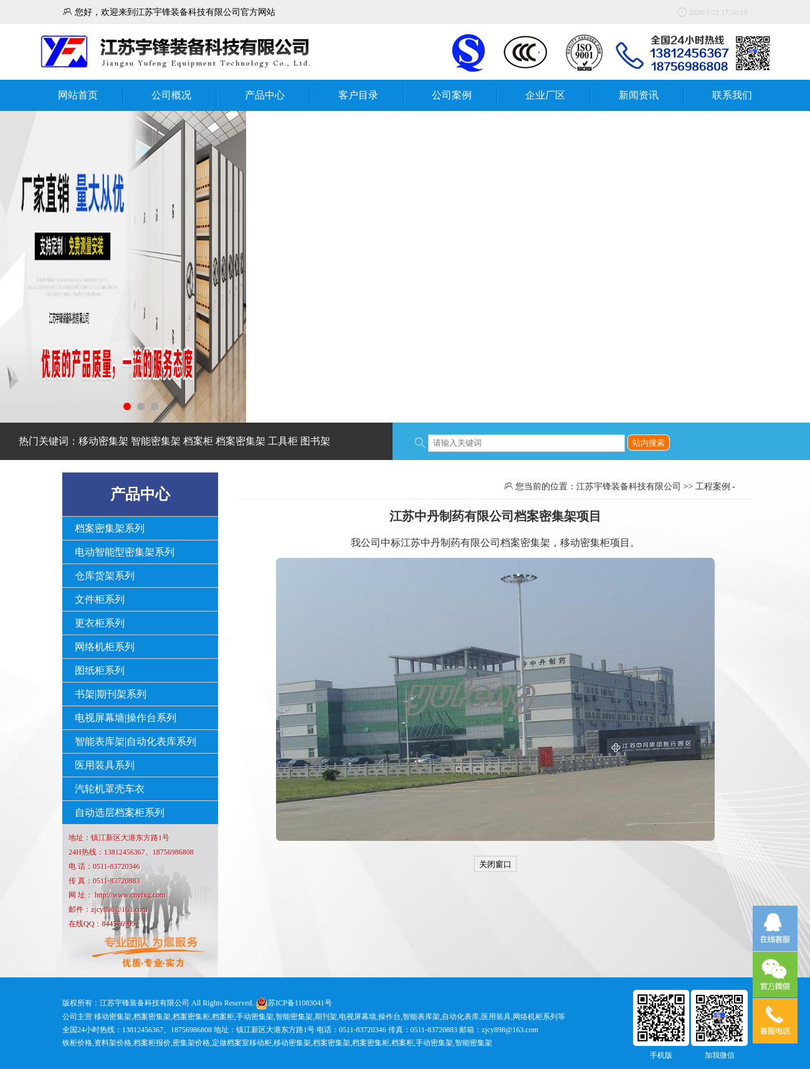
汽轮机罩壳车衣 (110, 789)
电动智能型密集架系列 (124, 552)
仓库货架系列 (105, 575)
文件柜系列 (100, 599)
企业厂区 (545, 95)
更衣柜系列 (100, 623)
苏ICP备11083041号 (299, 1003)
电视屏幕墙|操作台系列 (125, 717)
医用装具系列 (105, 765)
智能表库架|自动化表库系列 (135, 741)
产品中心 (265, 95)
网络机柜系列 (105, 646)
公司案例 (452, 95)
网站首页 (78, 95)
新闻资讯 (639, 95)
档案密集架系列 (110, 528)
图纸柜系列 (100, 670)
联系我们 (732, 95)
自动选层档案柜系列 (119, 812)
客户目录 (358, 95)
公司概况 (171, 95)
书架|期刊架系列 (110, 694)
